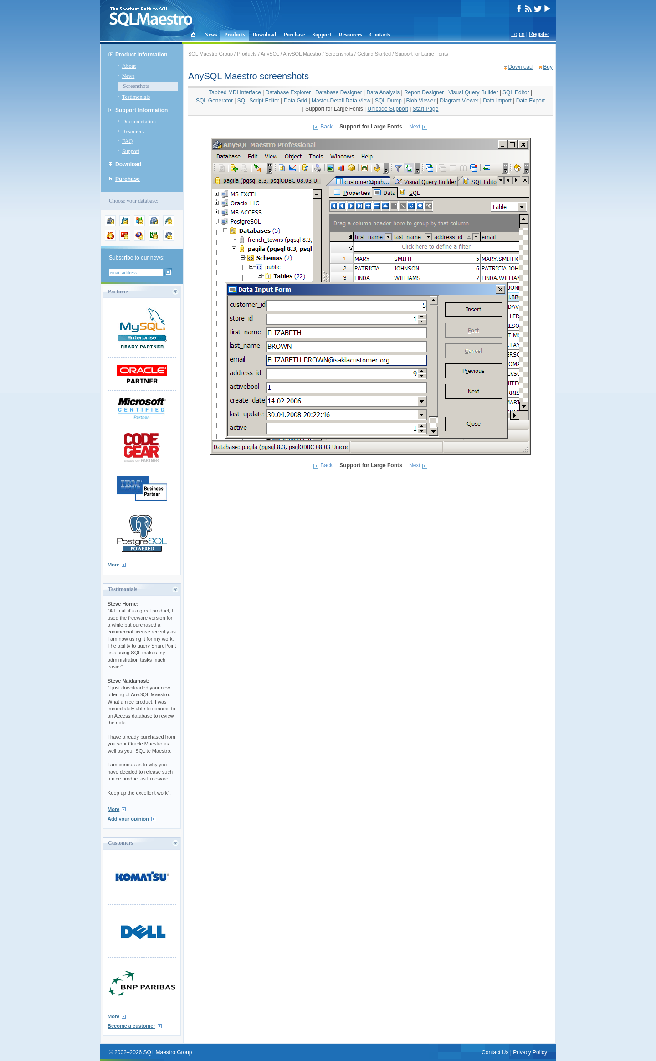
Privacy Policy (530, 1052)
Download (264, 34)
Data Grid (295, 100)
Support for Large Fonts (334, 109)
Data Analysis (383, 92)
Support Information (141, 110)
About (129, 66)
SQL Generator (214, 100)
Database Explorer (288, 92)
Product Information (141, 54)
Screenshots (136, 86)
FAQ (127, 141)
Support (321, 34)
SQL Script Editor (258, 100)
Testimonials (136, 97)
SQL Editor (515, 92)
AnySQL (270, 53)
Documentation (139, 121)
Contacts (379, 34)
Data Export (530, 100)
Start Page (426, 109)
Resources (350, 34)
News (211, 34)
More (113, 564)
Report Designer (424, 92)
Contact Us (495, 1052)
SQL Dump (388, 100)
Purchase (294, 34)
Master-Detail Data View (341, 100)
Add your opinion (128, 818)
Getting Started (374, 53)
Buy (548, 67)
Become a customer (131, 1026)
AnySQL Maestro (302, 53)
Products (234, 34)
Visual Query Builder (473, 92)
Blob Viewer (421, 100)
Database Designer (338, 92)
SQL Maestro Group (210, 53)
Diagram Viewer (459, 100)
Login (517, 34)
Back (326, 126)
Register (539, 34)
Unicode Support (388, 109)
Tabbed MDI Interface (235, 92)
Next (414, 126)
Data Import (497, 100)
